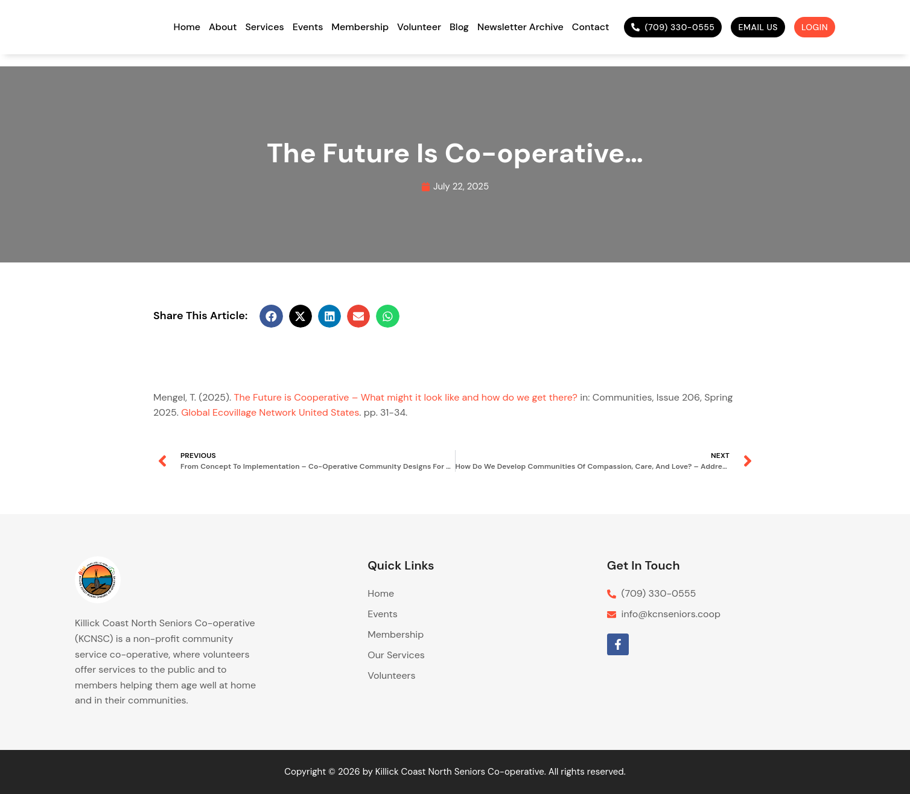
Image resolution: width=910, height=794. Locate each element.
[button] (270, 316)
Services (264, 27)
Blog (459, 27)
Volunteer (419, 27)
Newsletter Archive (520, 27)
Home (187, 27)
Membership (360, 27)
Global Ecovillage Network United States (270, 412)
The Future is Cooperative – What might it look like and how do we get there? (405, 397)
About (223, 27)
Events (308, 27)
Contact (590, 27)
